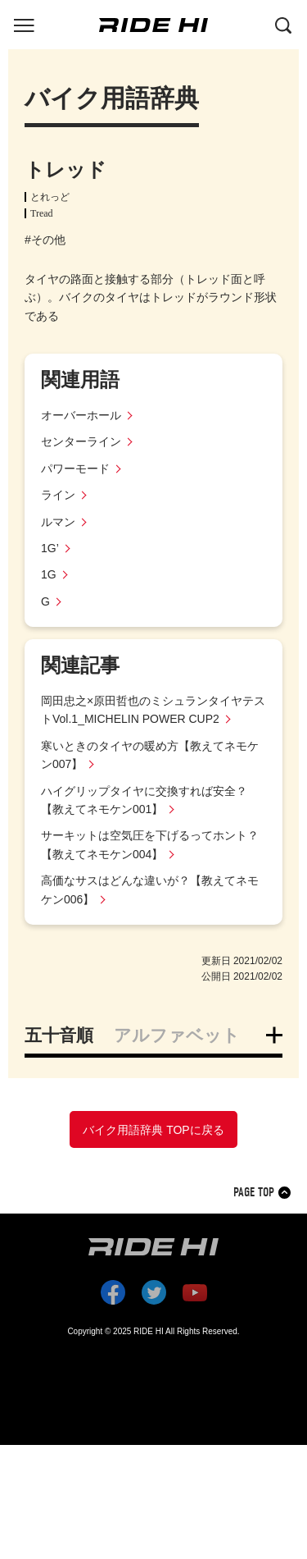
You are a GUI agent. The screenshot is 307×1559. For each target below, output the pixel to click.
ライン (58, 494)
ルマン (58, 521)
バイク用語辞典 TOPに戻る (153, 1129)
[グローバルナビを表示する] (23, 24)
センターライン (81, 441)
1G (48, 574)
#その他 (45, 239)
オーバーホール (81, 415)
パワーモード (75, 468)
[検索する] (283, 24)
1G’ (50, 548)
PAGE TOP (253, 1192)
